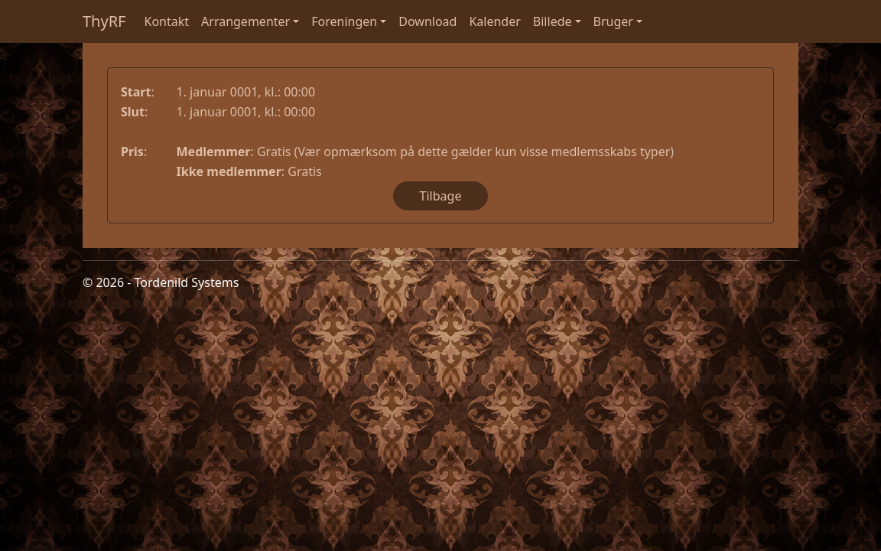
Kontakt (167, 21)
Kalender (494, 21)
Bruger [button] (613, 21)
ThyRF (104, 21)
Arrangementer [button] (245, 21)
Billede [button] (552, 21)
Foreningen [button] (344, 21)
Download (427, 21)
